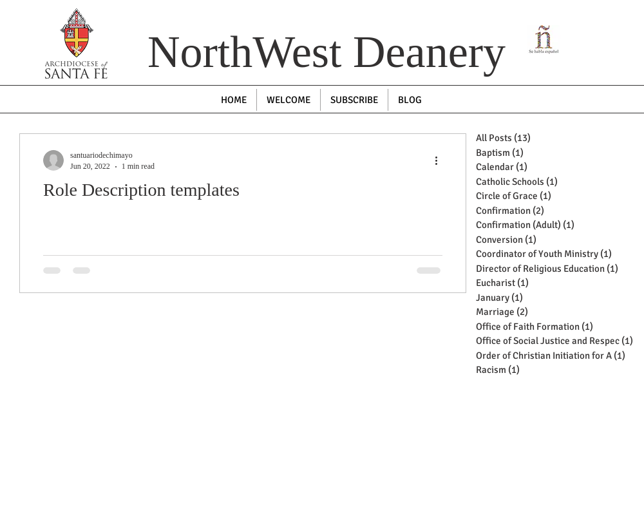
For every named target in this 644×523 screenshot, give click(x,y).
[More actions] (440, 160)
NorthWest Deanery (326, 52)
